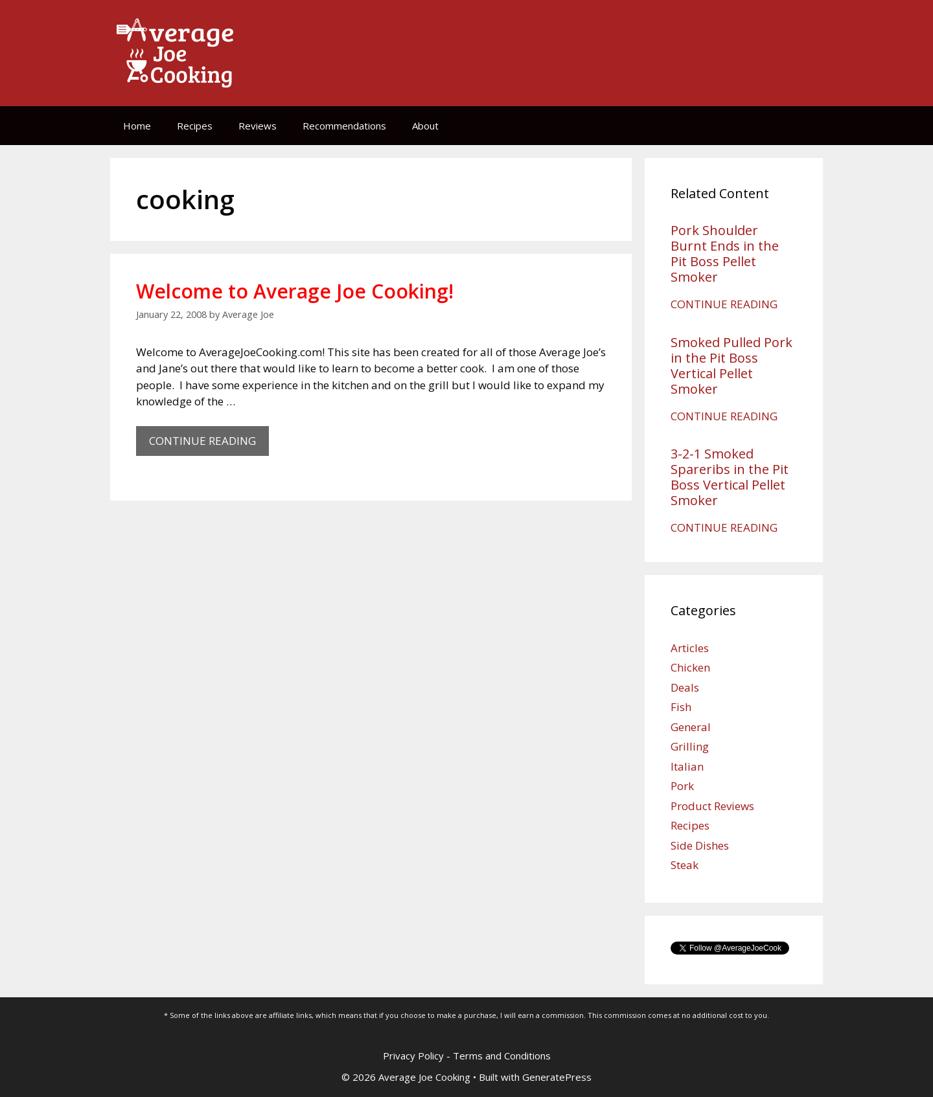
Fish (681, 706)
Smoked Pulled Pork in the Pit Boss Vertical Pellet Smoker (731, 366)
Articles (690, 647)
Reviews (257, 125)
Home (137, 125)
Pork (682, 785)
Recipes (195, 125)
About (425, 125)
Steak (684, 864)
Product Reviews (712, 805)
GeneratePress (557, 1076)
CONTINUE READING (209, 444)
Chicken (690, 667)
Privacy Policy (413, 1055)
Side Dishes (700, 845)
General (691, 726)
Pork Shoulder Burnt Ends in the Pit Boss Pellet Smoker (725, 253)
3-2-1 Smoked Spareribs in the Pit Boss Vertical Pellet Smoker (730, 477)
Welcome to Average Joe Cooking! (295, 291)
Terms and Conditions (502, 1055)
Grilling (690, 746)
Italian (687, 766)
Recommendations (344, 125)
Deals (685, 687)
